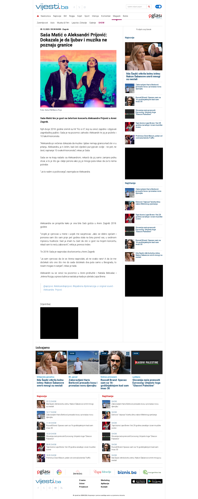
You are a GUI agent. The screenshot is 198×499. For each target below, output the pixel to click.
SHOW (101, 23)
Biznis (125, 16)
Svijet (79, 16)
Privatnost (83, 487)
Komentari (105, 16)
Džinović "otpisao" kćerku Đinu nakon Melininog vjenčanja (148, 203)
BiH (65, 16)
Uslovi (81, 484)
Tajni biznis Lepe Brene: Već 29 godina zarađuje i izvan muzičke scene (149, 125)
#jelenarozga (90, 286)
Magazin (116, 16)
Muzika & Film (63, 23)
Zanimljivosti (42, 23)
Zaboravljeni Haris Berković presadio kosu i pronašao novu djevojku (148, 87)
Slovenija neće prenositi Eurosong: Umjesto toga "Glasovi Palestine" (146, 112)
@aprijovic (48, 286)
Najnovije (57, 16)
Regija (72, 16)
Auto (52, 23)
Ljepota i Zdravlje (79, 23)
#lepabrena (78, 286)
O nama (82, 480)
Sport (86, 16)
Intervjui (95, 16)
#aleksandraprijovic (63, 286)
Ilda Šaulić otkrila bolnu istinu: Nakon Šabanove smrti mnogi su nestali (143, 76)
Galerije (92, 23)
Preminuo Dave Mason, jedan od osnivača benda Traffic (149, 137)
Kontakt (104, 487)
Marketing (105, 480)
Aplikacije (105, 484)
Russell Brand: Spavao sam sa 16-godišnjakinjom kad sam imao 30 (148, 99)
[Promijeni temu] (158, 6)
